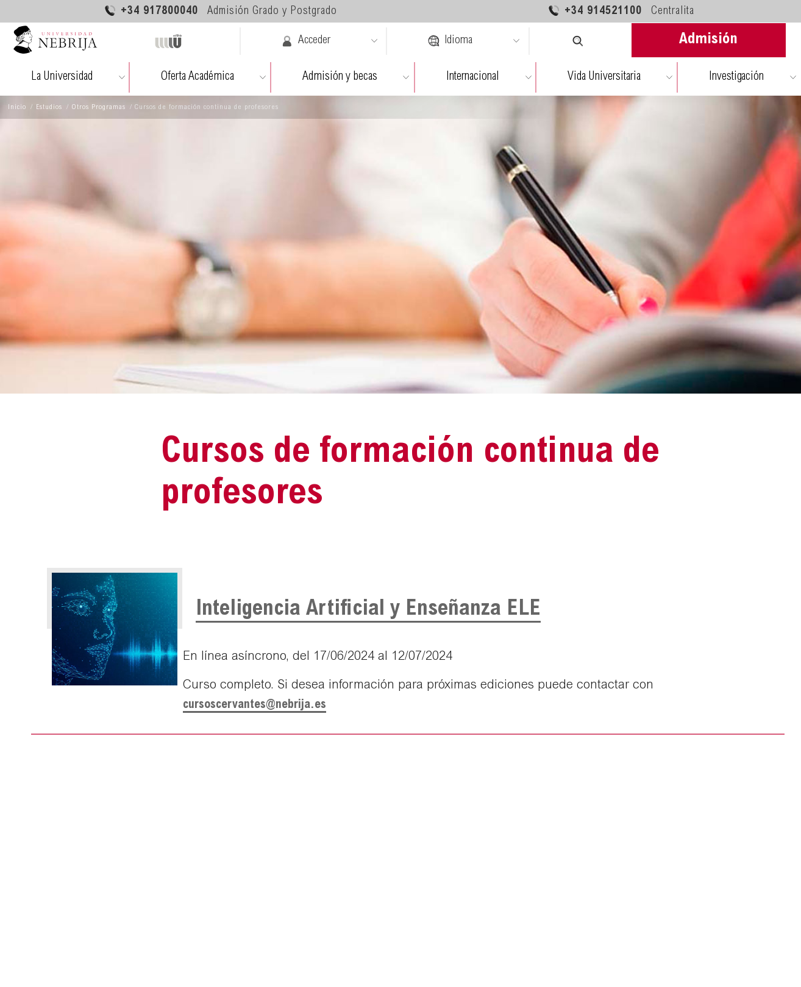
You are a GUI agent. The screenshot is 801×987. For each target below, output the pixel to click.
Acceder (305, 41)
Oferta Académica (197, 77)
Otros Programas (99, 107)
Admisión (708, 40)
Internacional (472, 77)
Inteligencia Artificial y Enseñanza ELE (368, 610)
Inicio (17, 107)
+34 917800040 (220, 10)
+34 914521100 (620, 10)
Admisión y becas (339, 77)
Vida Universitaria (604, 77)
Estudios (49, 107)
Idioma (449, 41)
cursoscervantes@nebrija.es (254, 705)
